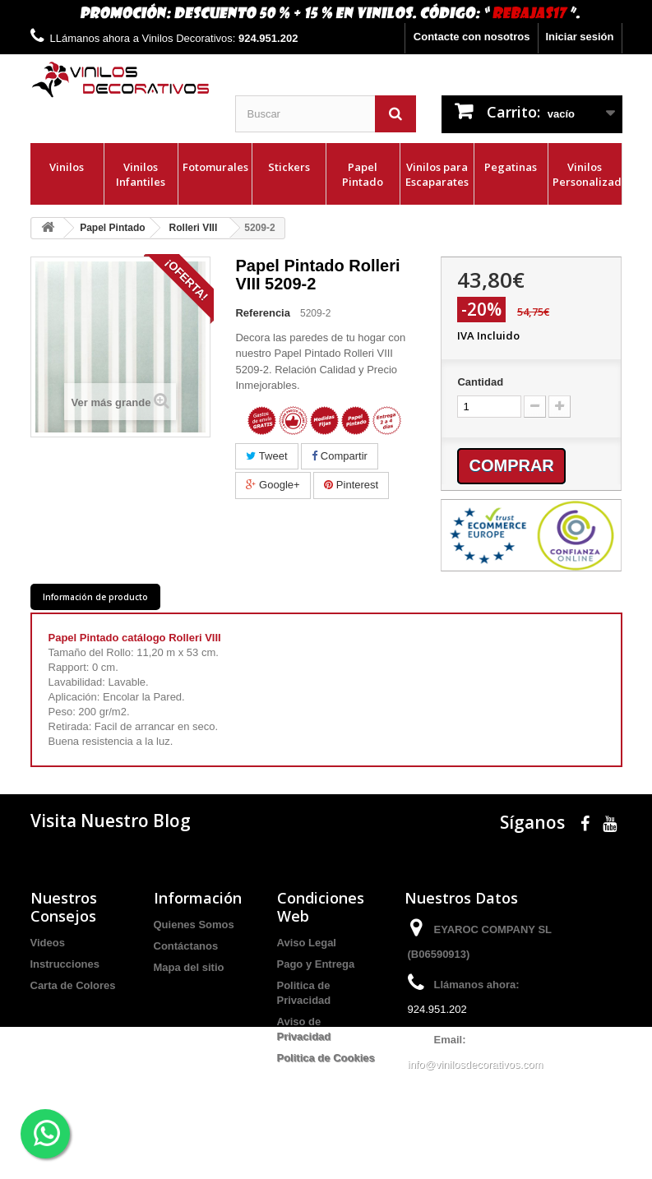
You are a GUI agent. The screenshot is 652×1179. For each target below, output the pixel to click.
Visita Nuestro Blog (110, 820)
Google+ (272, 485)
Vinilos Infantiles (140, 174)
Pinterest (351, 485)
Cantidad (480, 382)
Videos (47, 942)
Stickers (289, 167)
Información (198, 898)
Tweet (266, 456)
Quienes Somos (194, 924)
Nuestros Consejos (63, 907)
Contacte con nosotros (472, 36)
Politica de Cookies (326, 1058)
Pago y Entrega (316, 964)
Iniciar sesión (579, 36)
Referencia (262, 313)
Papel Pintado (362, 174)
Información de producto (95, 597)
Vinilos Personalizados (587, 174)
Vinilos (66, 167)
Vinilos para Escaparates (437, 174)
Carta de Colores (73, 985)
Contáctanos (186, 946)
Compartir (340, 456)
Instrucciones (65, 964)
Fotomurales (215, 167)
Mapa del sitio (189, 967)
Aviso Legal (306, 942)
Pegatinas (510, 167)
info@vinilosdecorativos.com (475, 1064)
